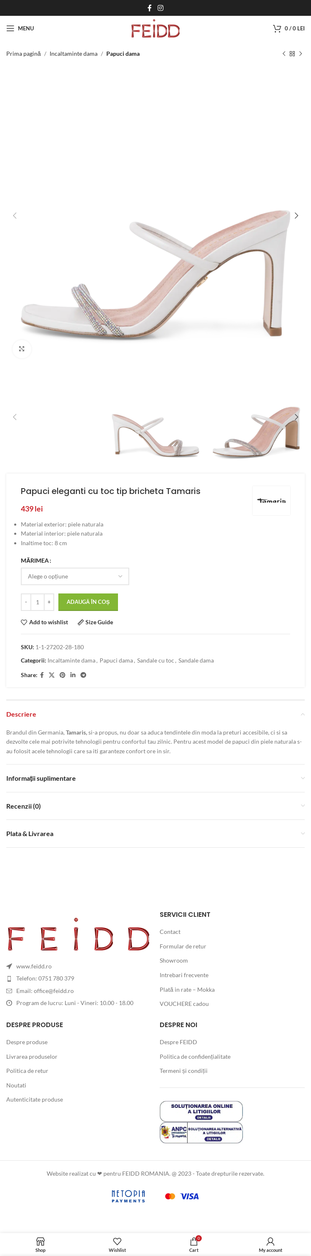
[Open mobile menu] (20, 28)
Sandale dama (196, 660)
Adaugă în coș (88, 601)
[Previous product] (284, 54)
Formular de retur (183, 946)
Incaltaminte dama (74, 53)
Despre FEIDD (178, 1041)
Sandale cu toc (155, 660)
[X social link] (51, 675)
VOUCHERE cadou (184, 1003)
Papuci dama (123, 53)
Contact (170, 931)
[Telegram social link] (83, 675)
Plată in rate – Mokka (187, 989)
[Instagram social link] (160, 8)
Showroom (174, 960)
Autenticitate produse (34, 1099)
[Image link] (78, 932)
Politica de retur (27, 1070)
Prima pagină (23, 53)
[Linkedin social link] (73, 675)
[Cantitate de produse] (37, 602)
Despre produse (27, 1041)
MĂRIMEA (35, 560)
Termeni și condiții (184, 1070)
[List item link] (78, 978)
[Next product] (300, 54)
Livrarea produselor (32, 1056)
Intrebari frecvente (184, 974)
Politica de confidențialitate (195, 1056)
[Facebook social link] (150, 8)
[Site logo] (156, 27)
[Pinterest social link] (62, 675)
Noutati (16, 1085)
